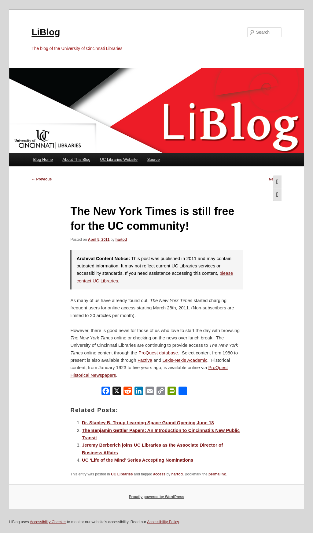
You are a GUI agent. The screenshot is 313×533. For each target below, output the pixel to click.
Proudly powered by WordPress (156, 497)
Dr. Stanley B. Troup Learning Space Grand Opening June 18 (148, 422)
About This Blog (76, 159)
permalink (217, 474)
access (159, 474)
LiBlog (45, 32)
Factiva (145, 360)
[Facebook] (105, 392)
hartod (121, 239)
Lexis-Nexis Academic (184, 360)
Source (153, 159)
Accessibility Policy (163, 522)
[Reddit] (127, 392)
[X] (116, 392)
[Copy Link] (160, 392)
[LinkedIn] (138, 392)
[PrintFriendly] (171, 392)
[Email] (149, 392)
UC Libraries (122, 474)
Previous (41, 179)
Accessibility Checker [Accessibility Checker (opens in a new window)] (48, 522)
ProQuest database (158, 352)
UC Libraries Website (119, 159)
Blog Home (43, 159)
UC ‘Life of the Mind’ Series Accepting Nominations (137, 460)
